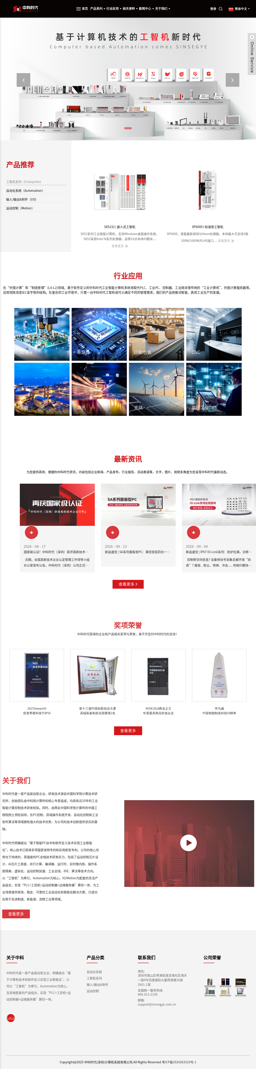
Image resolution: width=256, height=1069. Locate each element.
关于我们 (162, 8)
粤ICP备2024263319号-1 (179, 1062)
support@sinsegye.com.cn (157, 1004)
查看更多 (128, 584)
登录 (213, 9)
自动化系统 (94, 971)
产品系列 (97, 8)
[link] (11, 1018)
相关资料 (130, 8)
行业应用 (114, 8)
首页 (85, 8)
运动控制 (93, 991)
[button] (23, 80)
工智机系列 (94, 978)
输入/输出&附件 (97, 984)
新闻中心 (146, 8)
